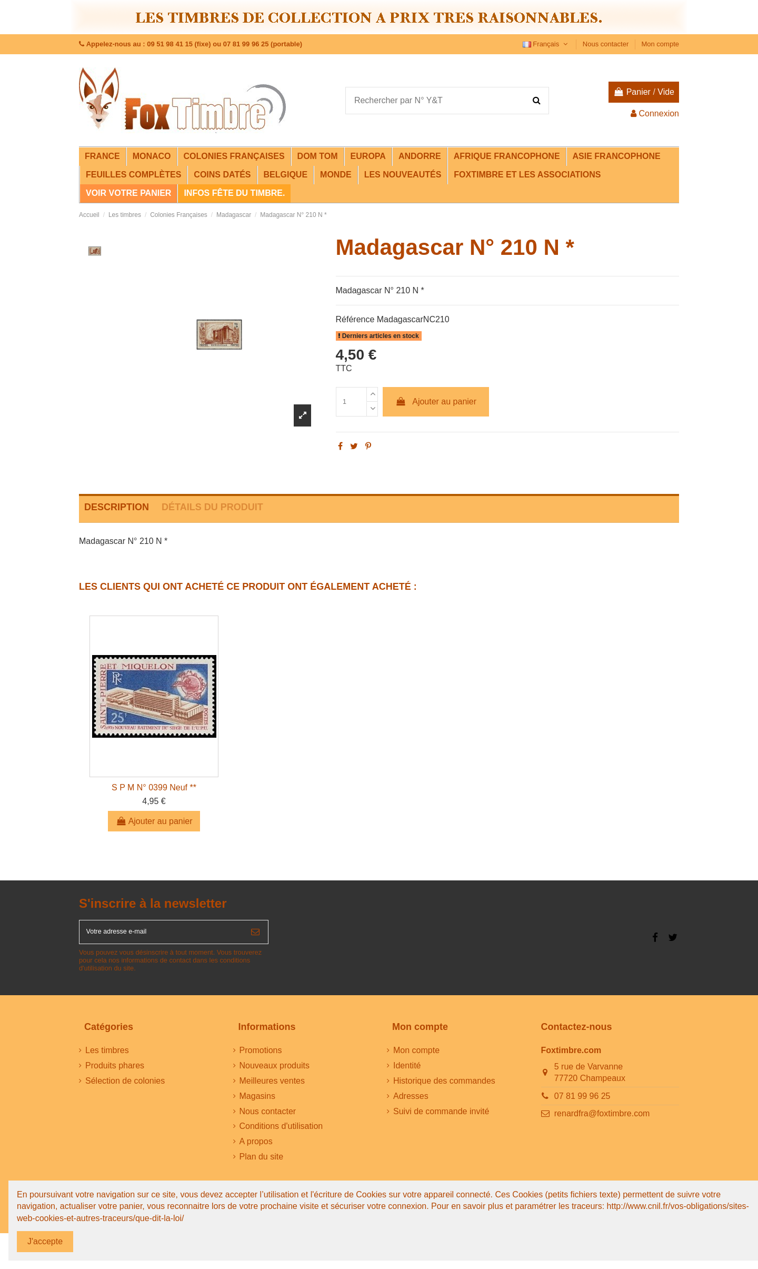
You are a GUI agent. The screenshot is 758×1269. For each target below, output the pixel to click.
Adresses (410, 1102)
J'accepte (45, 1241)
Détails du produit (212, 507)
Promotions (261, 1057)
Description (116, 507)
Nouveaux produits (275, 1071)
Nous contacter (607, 44)
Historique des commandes (444, 1087)
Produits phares (114, 1071)
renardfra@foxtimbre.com (602, 1120)
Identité (407, 1071)
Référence (355, 319)
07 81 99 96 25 (582, 1102)
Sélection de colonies (125, 1087)
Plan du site (262, 1162)
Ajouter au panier (435, 401)
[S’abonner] (255, 935)
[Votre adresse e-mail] (161, 935)
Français (546, 44)
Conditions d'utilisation (281, 1132)
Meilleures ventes (272, 1087)
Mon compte (660, 44)
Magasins (257, 1102)
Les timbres (107, 1057)
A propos (256, 1147)
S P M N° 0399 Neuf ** (154, 787)
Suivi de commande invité (441, 1117)
